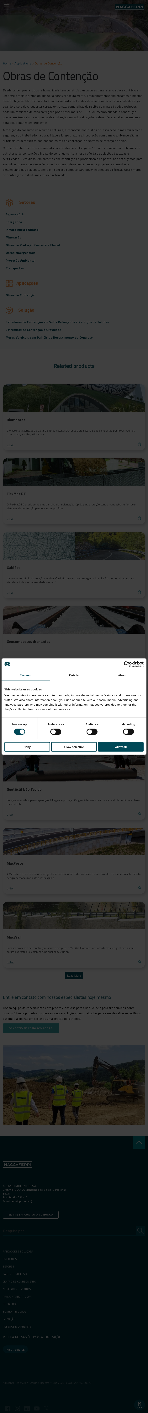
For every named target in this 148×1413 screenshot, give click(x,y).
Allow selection (73, 747)
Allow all (121, 747)
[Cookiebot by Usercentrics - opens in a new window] (127, 664)
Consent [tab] (26, 675)
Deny (27, 747)
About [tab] (122, 675)
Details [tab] (74, 675)
